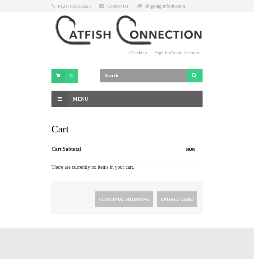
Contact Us (117, 6)
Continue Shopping (124, 199)
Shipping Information (165, 6)
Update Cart (177, 199)
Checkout (138, 52)
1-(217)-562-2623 (74, 6)
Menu (69, 99)
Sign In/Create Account (177, 52)
